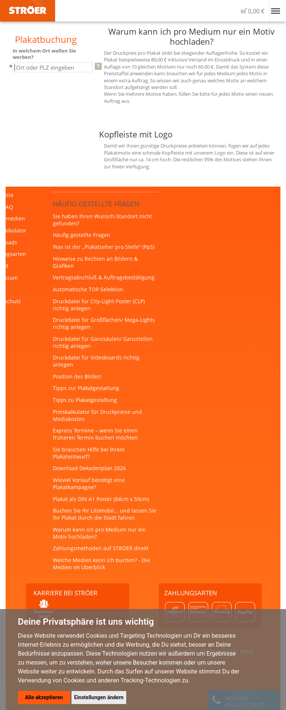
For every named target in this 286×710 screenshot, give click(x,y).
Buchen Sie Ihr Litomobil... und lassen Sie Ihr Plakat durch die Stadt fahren (104, 514)
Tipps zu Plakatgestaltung (85, 399)
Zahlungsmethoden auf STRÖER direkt (101, 548)
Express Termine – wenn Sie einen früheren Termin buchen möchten (95, 434)
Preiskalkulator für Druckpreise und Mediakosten (97, 415)
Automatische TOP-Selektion (88, 289)
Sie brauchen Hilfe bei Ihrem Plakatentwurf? (89, 453)
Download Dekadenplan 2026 (89, 468)
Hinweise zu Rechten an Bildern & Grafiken (95, 262)
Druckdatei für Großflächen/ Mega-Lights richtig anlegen (104, 323)
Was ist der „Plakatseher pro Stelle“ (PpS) (104, 246)
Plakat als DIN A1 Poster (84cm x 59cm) (101, 499)
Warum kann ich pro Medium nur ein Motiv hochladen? (99, 533)
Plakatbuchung (46, 39)
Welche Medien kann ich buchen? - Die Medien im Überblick (101, 564)
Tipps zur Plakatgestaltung (86, 388)
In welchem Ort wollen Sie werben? (44, 54)
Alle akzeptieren (44, 697)
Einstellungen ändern (99, 697)
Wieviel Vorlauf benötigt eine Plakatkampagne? (89, 483)
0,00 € (256, 11)
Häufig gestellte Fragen (81, 234)
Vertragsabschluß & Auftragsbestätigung (104, 277)
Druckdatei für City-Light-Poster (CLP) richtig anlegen (99, 305)
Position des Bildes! (77, 376)
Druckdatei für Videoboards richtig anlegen (96, 361)
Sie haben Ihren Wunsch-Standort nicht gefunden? (102, 220)
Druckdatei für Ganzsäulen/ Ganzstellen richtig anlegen (103, 342)
